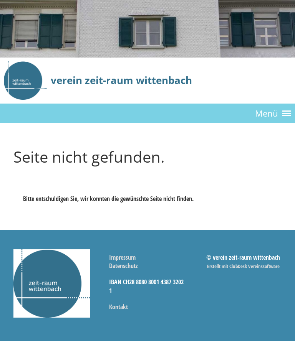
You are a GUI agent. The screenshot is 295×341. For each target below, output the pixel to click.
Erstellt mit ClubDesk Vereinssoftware (243, 266)
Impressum (122, 257)
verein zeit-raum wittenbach (121, 80)
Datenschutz (123, 266)
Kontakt (118, 307)
